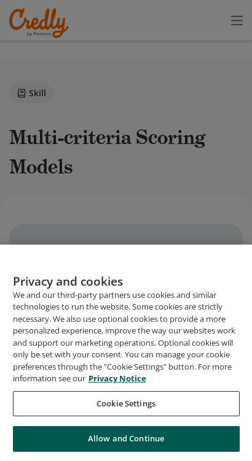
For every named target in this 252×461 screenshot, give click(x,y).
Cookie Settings (126, 407)
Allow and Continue (126, 443)
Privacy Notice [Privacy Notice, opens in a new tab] (117, 382)
